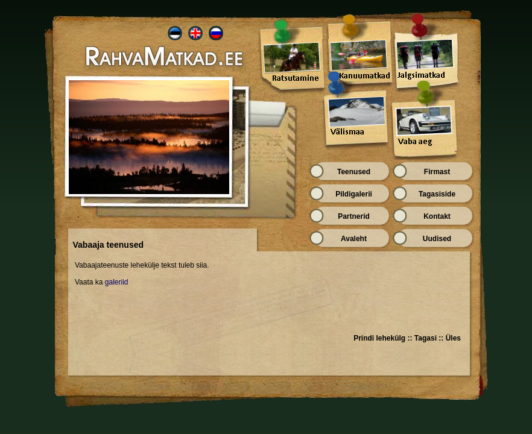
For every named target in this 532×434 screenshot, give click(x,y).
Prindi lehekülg (379, 338)
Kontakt (437, 216)
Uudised (437, 238)
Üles (453, 338)
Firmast (437, 172)
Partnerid (354, 216)
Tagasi (425, 338)
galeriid (115, 282)
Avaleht (354, 238)
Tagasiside (437, 194)
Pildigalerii (353, 194)
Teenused (353, 172)
